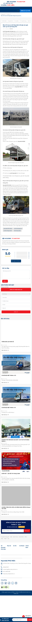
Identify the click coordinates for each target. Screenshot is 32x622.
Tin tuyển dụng (23, 20)
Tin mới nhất (4, 20)
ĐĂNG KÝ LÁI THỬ (25, 10)
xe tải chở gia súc (18, 228)
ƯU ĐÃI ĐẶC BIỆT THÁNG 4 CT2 (9, 375)
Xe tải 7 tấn (15, 536)
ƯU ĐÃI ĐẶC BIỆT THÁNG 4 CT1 (9, 407)
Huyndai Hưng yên (5, 536)
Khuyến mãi (10, 20)
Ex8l (11, 536)
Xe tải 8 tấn (21, 536)
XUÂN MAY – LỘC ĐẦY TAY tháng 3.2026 (11, 473)
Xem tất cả (5, 350)
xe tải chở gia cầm (8, 230)
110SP (5, 538)
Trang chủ (3, 14)
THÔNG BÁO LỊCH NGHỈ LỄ (8, 341)
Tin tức (8, 14)
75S (8, 538)
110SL (26, 536)
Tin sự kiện (16, 20)
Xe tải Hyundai (17, 230)
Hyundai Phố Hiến (8, 228)
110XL (2, 538)
